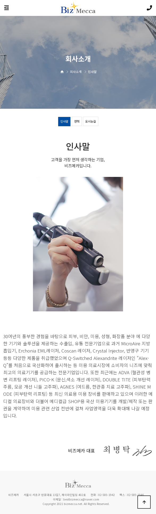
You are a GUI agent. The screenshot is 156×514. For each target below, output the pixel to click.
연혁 (76, 121)
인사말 (64, 121)
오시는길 (90, 121)
